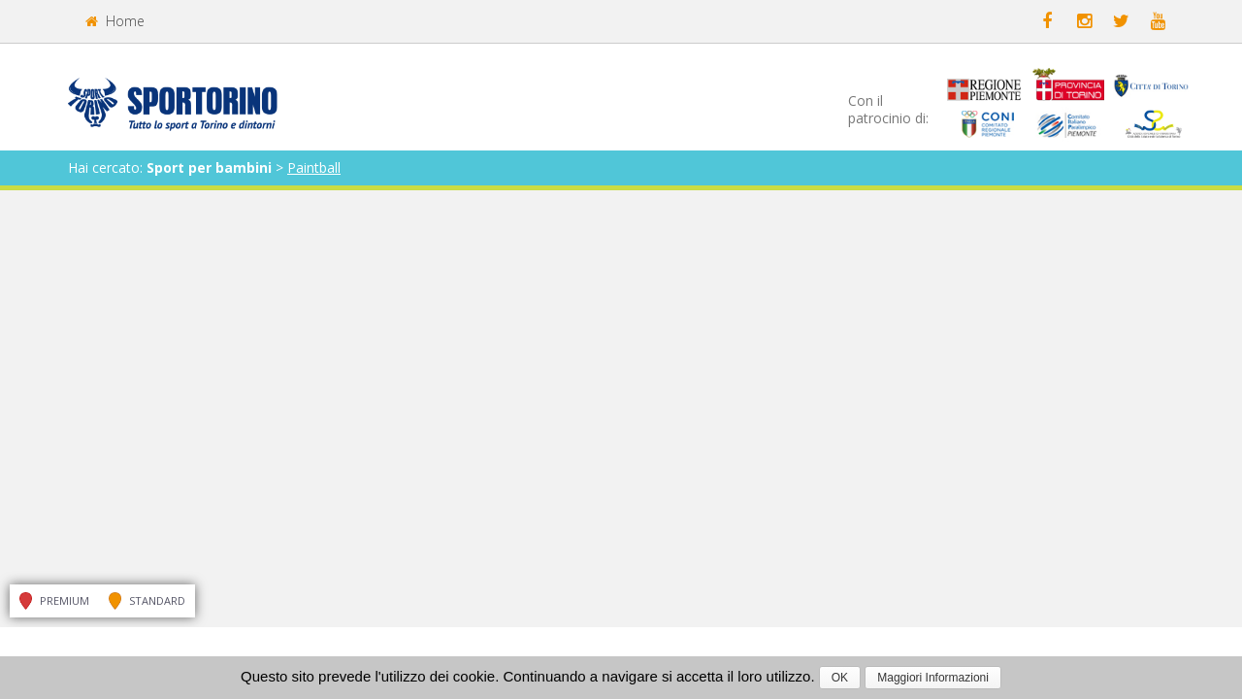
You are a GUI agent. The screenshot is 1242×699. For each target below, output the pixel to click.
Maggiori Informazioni (933, 677)
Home (115, 21)
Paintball (314, 167)
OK (840, 677)
